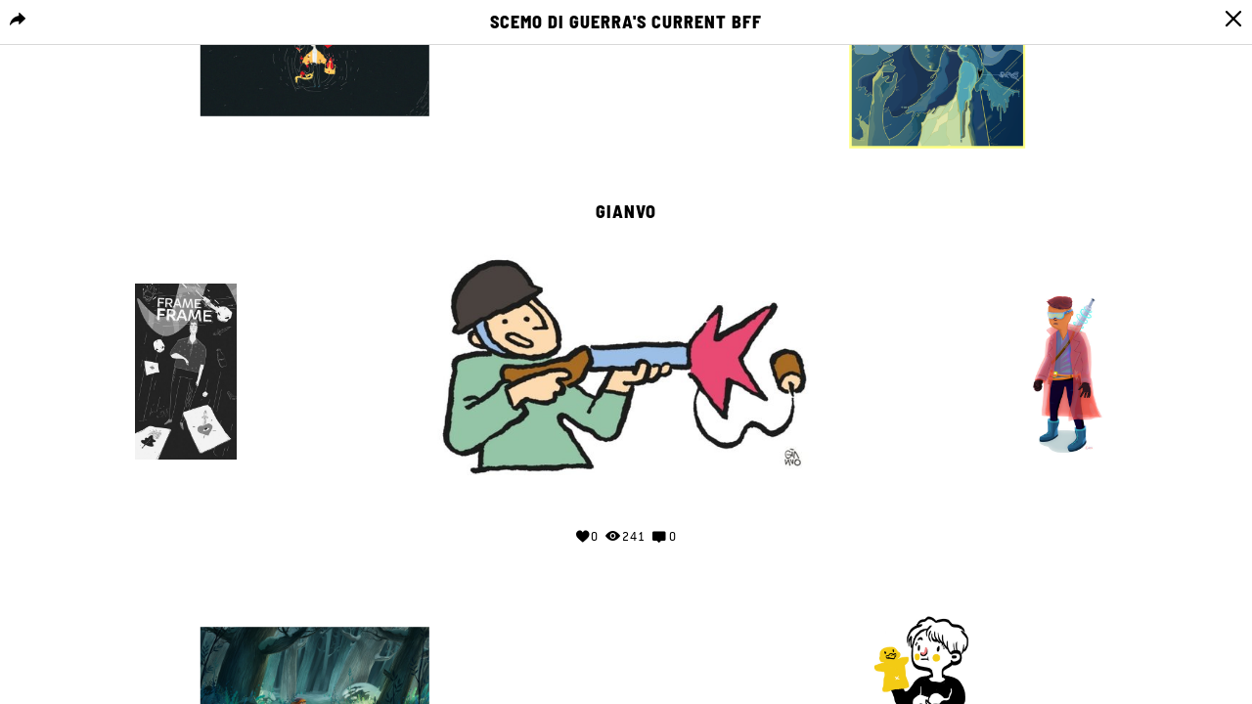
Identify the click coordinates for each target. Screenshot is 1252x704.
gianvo (626, 212)
